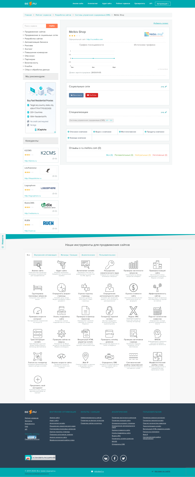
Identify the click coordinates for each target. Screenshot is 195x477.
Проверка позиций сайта (121, 420)
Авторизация (163, 4)
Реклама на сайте (161, 472)
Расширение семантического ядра (63, 426)
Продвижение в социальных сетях (40, 35)
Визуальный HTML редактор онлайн (156, 429)
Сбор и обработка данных (36, 69)
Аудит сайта (106, 4)
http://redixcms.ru (32, 213)
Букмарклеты (140, 4)
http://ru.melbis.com (95, 39)
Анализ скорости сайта (58, 437)
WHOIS (114, 441)
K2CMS (28, 150)
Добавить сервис (160, 23)
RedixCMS (29, 203)
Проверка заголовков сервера (61, 434)
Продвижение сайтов (34, 32)
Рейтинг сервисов (123, 4)
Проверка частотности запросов (124, 418)
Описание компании (77, 132)
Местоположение (127, 132)
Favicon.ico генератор (151, 432)
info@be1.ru (97, 471)
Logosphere (30, 185)
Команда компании (77, 138)
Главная (28, 15)
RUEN (27, 220)
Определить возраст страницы (123, 423)
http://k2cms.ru (31, 161)
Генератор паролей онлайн (153, 420)
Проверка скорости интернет (154, 418)
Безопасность (30, 63)
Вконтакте (76, 95)
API (150, 4)
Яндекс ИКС (116, 436)
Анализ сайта (78, 4)
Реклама (28, 45)
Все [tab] (28, 255)
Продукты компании (154, 132)
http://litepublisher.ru (33, 178)
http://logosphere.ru (33, 196)
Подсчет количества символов (154, 423)
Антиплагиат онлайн (57, 423)
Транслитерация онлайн (152, 426)
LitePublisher (31, 168)
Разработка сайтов (63, 15)
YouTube (92, 95)
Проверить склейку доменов (123, 438)
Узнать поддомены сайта (121, 433)
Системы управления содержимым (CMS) (92, 15)
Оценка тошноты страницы (60, 432)
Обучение (29, 56)
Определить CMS (118, 444)
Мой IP (145, 434)
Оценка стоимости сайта (121, 430)
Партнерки (29, 59)
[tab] (45, 255)
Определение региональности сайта (123, 426)
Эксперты (28, 421)
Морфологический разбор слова (62, 440)
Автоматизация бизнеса (35, 42)
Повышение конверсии (35, 52)
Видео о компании (102, 132)
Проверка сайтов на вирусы (91, 423)
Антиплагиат (93, 4)
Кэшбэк (27, 66)
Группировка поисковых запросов (63, 429)
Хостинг (28, 49)
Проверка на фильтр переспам (92, 420)
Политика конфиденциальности (37, 474)
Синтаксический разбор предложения (152, 437)
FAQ (26, 426)
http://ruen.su (30, 231)
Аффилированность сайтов (91, 418)
